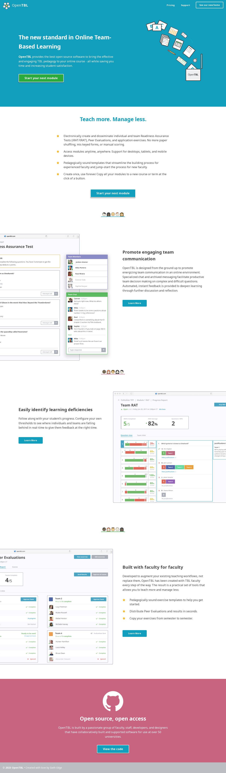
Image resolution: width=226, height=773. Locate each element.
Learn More (134, 303)
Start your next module (41, 78)
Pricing (171, 5)
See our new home (209, 5)
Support (185, 5)
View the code (113, 749)
